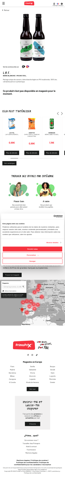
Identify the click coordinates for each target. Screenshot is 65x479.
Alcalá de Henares (32, 382)
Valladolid (32, 370)
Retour (6, 10)
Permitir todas (32, 249)
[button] (58, 113)
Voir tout (32, 389)
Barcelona (12, 373)
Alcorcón (32, 376)
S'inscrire (32, 424)
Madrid (12, 370)
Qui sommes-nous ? (31, 440)
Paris (12, 366)
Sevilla (32, 366)
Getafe (52, 370)
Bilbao (12, 376)
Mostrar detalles (52, 242)
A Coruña (12, 382)
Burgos (52, 366)
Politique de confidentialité (27, 462)
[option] (54, 3)
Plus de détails (11, 153)
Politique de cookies (39, 460)
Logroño (52, 376)
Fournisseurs (31, 450)
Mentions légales (31, 453)
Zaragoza (12, 379)
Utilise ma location (9, 291)
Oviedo (52, 382)
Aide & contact (31, 446)
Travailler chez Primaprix (31, 443)
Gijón (52, 373)
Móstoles (52, 379)
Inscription (46, 465)
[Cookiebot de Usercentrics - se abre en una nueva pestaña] (52, 216)
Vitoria (32, 373)
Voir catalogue (9, 163)
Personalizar (32, 255)
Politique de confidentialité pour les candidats (31, 463)
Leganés (32, 379)
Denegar (32, 261)
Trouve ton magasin (12, 275)
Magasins (5, 283)
